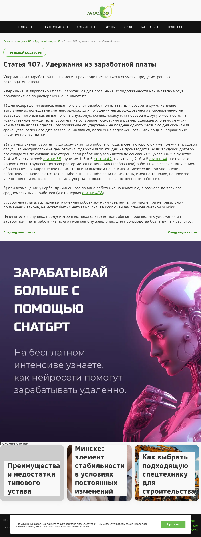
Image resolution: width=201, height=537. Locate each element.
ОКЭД (128, 27)
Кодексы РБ (27, 27)
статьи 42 (103, 159)
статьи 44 (158, 159)
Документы (86, 27)
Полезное (175, 27)
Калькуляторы (56, 27)
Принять (173, 524)
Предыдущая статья (19, 232)
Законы (109, 27)
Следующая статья (183, 232)
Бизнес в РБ (150, 27)
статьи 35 (52, 159)
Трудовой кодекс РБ (25, 53)
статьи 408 (92, 193)
